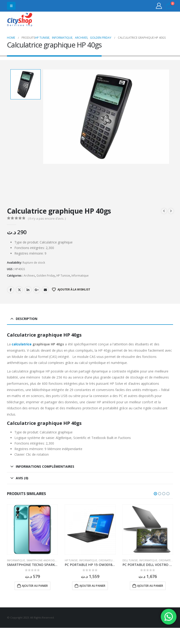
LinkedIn (28, 289)
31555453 (155, 20)
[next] (171, 211)
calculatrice (21, 344)
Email (45, 289)
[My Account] (159, 6)
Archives (29, 276)
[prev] (164, 211)
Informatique (80, 276)
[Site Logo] (19, 20)
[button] (11, 6)
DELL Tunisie (130, 560)
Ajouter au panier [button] (35, 586)
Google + (36, 289)
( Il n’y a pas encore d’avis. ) (47, 218)
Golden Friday (45, 276)
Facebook (10, 289)
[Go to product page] (32, 530)
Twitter (19, 289)
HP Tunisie (63, 276)
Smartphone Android (40, 560)
